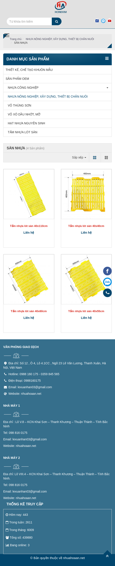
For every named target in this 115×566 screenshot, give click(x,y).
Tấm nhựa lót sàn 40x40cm (86, 226)
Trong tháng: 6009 (20, 530)
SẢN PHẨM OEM (17, 78)
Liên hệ (28, 232)
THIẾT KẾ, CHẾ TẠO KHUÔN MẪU (29, 70)
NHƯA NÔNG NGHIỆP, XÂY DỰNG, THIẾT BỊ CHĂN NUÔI (60, 39)
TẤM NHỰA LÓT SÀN (21, 132)
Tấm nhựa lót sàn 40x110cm (29, 226)
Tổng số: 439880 (19, 537)
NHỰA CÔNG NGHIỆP (22, 87)
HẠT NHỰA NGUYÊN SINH (25, 123)
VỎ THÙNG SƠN (18, 105)
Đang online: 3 (17, 545)
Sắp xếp (79, 157)
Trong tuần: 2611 (19, 522)
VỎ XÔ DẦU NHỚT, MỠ (23, 114)
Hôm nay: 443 (17, 514)
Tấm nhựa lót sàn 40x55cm (86, 311)
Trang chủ (15, 39)
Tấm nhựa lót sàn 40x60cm (29, 311)
